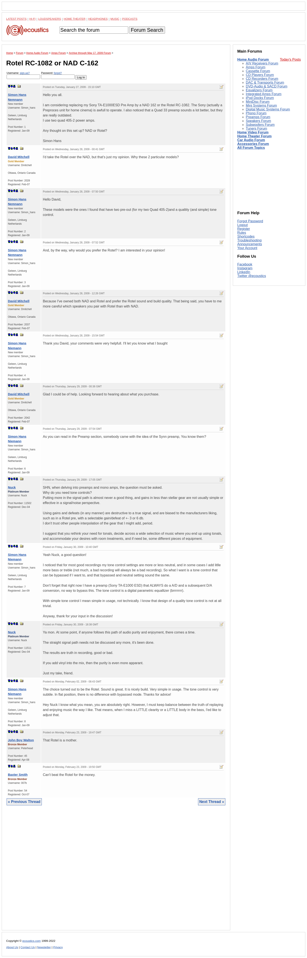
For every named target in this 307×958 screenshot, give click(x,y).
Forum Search (147, 30)
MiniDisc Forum (257, 101)
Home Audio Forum (253, 59)
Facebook (244, 264)
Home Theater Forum (254, 136)
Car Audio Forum (251, 140)
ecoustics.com (31, 940)
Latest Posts (16, 18)
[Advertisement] (116, 871)
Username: (23, 75)
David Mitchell (18, 157)
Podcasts (130, 18)
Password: (58, 75)
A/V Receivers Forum (262, 63)
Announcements (249, 244)
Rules (241, 232)
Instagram (244, 268)
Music (114, 18)
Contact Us (27, 947)
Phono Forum (256, 113)
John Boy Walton (21, 740)
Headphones (98, 18)
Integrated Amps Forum (263, 94)
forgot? (58, 73)
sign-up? (25, 73)
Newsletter (44, 947)
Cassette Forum (258, 71)
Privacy (58, 947)
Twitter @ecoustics (251, 276)
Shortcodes (246, 236)
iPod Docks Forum (260, 98)
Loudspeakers (49, 18)
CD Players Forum (260, 75)
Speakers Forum (258, 121)
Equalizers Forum (259, 90)
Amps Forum (255, 67)
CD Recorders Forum (262, 78)
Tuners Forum (256, 128)
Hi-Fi (32, 18)
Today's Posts (290, 59)
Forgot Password (250, 221)
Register (243, 229)
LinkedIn (243, 272)
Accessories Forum (253, 144)
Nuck (12, 487)
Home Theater (74, 18)
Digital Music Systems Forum (268, 109)
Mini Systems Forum (261, 105)
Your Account (247, 248)
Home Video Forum (252, 132)
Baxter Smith (18, 774)
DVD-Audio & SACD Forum (266, 86)
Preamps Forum (258, 117)
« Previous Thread (24, 802)
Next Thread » (211, 802)
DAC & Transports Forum (265, 82)
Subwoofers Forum (260, 124)
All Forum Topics (251, 147)
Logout (242, 225)
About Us (12, 947)
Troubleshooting (249, 240)
